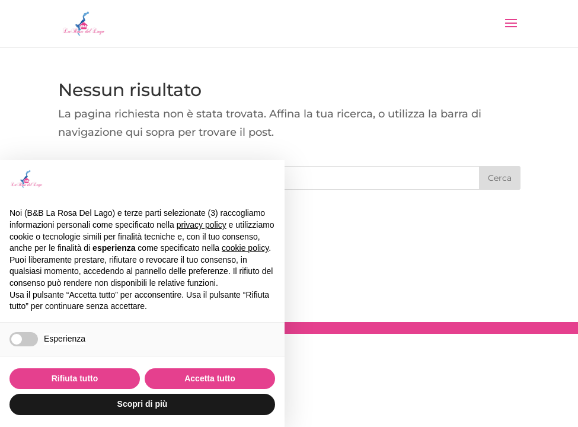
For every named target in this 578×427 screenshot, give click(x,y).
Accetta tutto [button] (209, 378)
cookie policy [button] (245, 248)
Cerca (500, 178)
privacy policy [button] (201, 225)
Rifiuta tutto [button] (75, 378)
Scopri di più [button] (142, 404)
